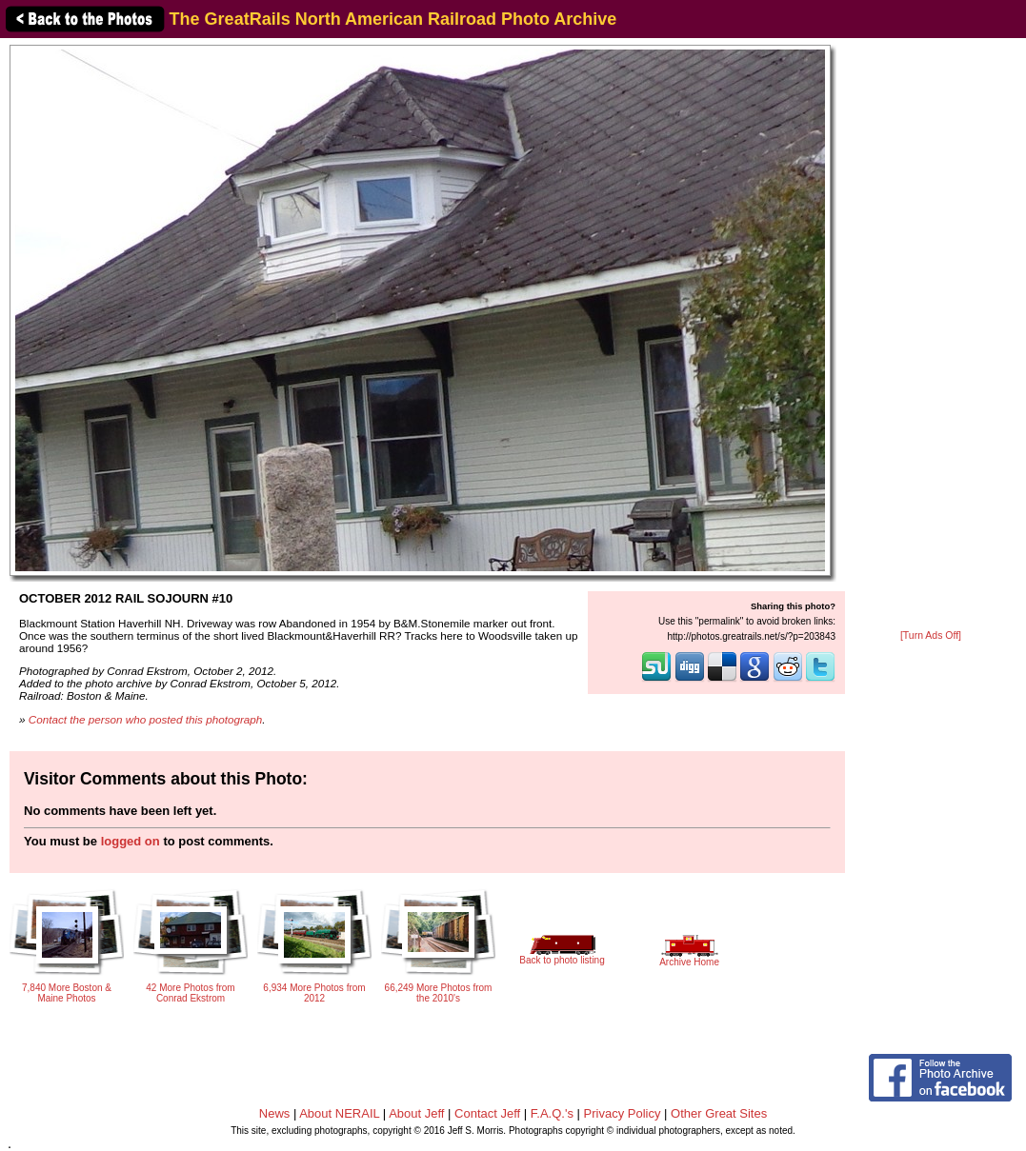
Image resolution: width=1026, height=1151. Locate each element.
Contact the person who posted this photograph (146, 719)
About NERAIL (339, 1113)
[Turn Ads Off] (930, 635)
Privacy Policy (622, 1113)
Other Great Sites (719, 1113)
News (275, 1113)
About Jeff (416, 1113)
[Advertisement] (931, 335)
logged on (130, 841)
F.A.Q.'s (552, 1113)
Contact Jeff (487, 1113)
